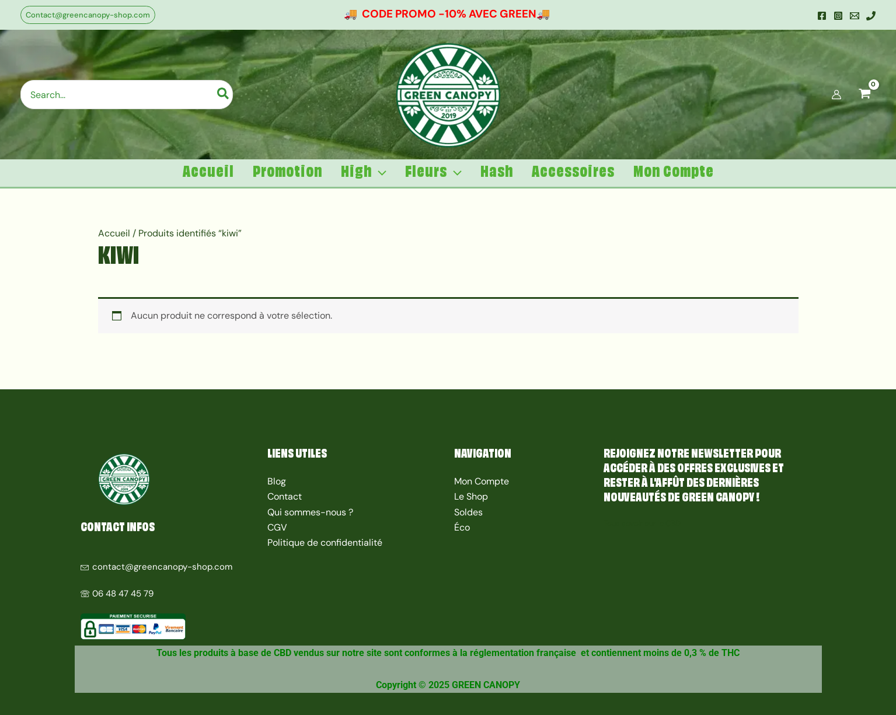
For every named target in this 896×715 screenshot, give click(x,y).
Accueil (114, 233)
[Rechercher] (223, 95)
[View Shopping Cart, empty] (864, 94)
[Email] (854, 15)
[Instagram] (838, 15)
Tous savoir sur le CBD (642, 523)
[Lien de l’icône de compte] (836, 94)
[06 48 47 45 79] (168, 587)
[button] (87, 15)
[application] (379, 173)
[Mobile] (871, 15)
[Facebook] (822, 15)
